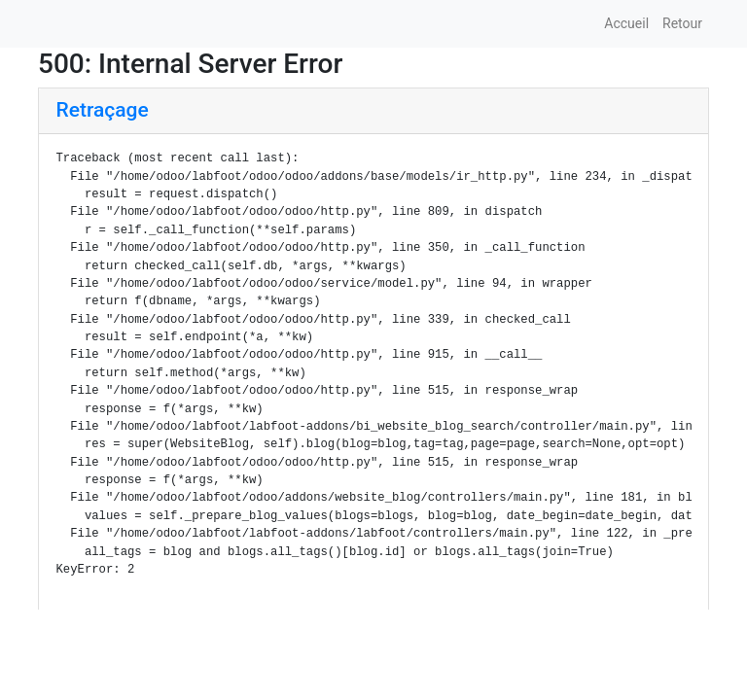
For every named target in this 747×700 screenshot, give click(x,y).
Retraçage (102, 110)
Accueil (626, 23)
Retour (682, 23)
